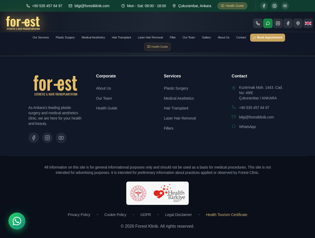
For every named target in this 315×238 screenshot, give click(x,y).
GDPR (146, 215)
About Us (224, 37)
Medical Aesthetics (93, 37)
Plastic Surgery (65, 37)
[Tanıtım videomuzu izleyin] (61, 138)
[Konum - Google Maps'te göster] (298, 23)
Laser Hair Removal (150, 37)
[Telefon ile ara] (258, 23)
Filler (173, 37)
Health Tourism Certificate (226, 215)
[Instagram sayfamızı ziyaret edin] (278, 23)
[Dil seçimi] (308, 23)
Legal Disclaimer (178, 215)
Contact (241, 37)
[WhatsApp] (16, 221)
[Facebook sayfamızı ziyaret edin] (288, 23)
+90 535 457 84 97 (254, 107)
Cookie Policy (115, 215)
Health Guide (106, 108)
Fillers (168, 128)
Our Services (41, 37)
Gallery (206, 37)
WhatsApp (247, 127)
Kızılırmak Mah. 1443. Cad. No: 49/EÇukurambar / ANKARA (261, 92)
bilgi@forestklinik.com (256, 117)
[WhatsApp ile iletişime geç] (268, 23)
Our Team (189, 37)
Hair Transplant (121, 37)
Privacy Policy (79, 215)
